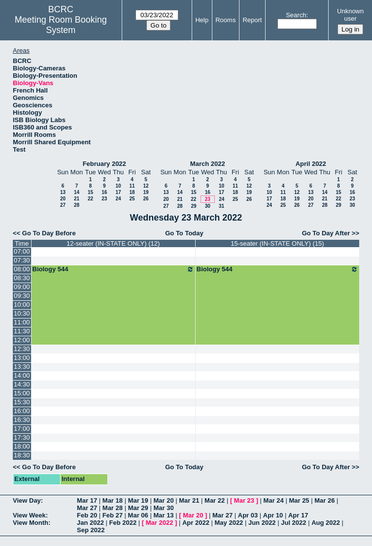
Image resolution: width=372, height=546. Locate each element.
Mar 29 (138, 508)
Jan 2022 (90, 522)
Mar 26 (324, 500)
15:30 (22, 402)
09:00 (22, 286)
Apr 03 (248, 515)
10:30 (22, 313)
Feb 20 (87, 515)
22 (90, 198)
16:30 (22, 419)
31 (221, 206)
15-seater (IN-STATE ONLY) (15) (277, 243)
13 (63, 192)
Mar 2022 (159, 522)
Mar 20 (163, 500)
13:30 (22, 366)
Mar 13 (163, 515)
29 (193, 206)
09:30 (22, 295)
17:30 (22, 437)
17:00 (22, 428)
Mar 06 (138, 515)
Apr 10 (273, 515)
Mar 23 (244, 500)
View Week (29, 515)
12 (145, 186)
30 (207, 206)
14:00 (22, 375)
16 (104, 192)
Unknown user (350, 14)
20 (63, 198)
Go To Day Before (49, 233)
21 (76, 198)
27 (63, 205)
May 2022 (229, 522)
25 (132, 198)
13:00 (22, 357)
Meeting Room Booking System (61, 25)
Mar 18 (112, 500)
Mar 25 (299, 500)
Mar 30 (163, 508)
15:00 (22, 393)
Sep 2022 (90, 530)
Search (296, 15)
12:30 (22, 349)
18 (132, 192)
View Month (30, 522)
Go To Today (184, 233)
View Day (27, 500)
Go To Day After (326, 233)
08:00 (22, 269)
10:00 (22, 304)
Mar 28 (112, 508)
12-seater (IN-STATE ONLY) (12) (113, 243)
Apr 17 (298, 515)
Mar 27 (87, 508)
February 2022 (104, 163)
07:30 (22, 260)
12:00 (22, 340)
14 (76, 192)
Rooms (225, 20)
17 (118, 192)
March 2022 (207, 163)
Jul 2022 (293, 522)
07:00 (22, 251)
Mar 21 (189, 500)
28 (76, 205)
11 (132, 186)
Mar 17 (87, 500)
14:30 (22, 384)
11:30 (22, 331)
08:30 (22, 278)
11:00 (22, 322)
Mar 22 (214, 500)
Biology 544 (113, 269)
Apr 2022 (195, 522)
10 (118, 186)
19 (145, 192)
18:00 (22, 446)
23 (104, 198)
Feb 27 (112, 515)
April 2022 (311, 163)
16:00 (22, 411)
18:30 (22, 455)
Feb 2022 (123, 522)
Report (252, 20)
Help (201, 20)
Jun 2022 (262, 522)
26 (145, 198)
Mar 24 (274, 500)
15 (90, 192)
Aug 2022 (325, 522)
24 (118, 198)
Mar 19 (138, 500)
